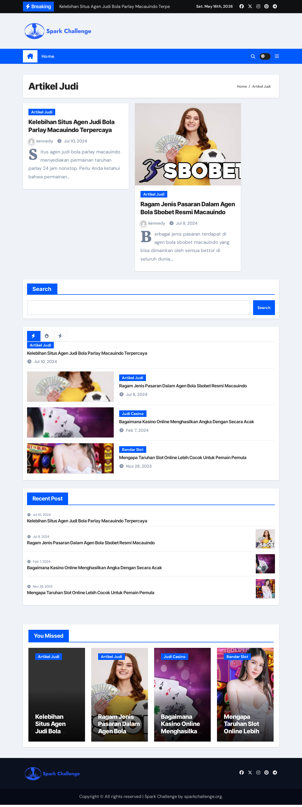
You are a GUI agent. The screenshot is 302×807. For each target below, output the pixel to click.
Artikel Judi (41, 112)
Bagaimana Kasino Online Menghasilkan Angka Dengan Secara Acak (186, 422)
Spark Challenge (161, 799)
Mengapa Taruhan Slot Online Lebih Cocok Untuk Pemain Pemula (183, 457)
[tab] (34, 336)
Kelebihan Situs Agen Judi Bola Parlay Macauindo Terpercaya (87, 353)
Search (42, 289)
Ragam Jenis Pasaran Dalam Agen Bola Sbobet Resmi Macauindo (183, 386)
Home (48, 56)
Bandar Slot (132, 449)
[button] (277, 56)
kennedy (41, 141)
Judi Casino (133, 413)
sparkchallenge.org (203, 799)
